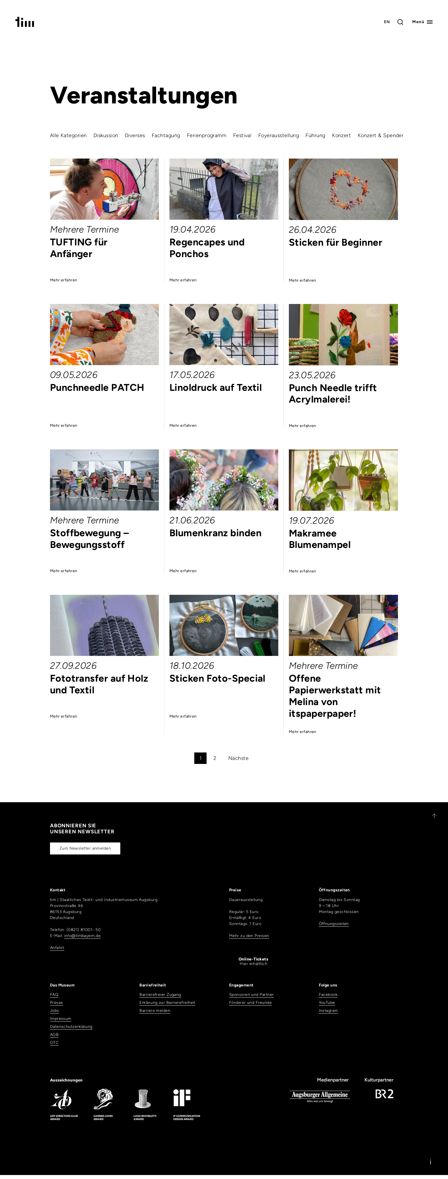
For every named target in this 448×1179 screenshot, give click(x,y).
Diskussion (105, 135)
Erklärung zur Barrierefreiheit (167, 1002)
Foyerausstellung (278, 135)
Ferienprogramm (206, 135)
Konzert (341, 135)
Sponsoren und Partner (251, 994)
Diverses (135, 135)
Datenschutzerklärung (71, 1026)
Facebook (328, 994)
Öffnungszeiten (334, 923)
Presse (56, 1002)
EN (387, 21)
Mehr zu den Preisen (249, 935)
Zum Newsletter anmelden (85, 848)
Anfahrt (57, 947)
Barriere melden (154, 1010)
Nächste (238, 758)
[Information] (430, 1161)
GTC (54, 1042)
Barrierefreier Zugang (160, 994)
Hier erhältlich (253, 961)
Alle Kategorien (68, 135)
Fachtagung (166, 135)
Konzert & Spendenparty (387, 135)
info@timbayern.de (82, 935)
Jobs (54, 1010)
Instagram (328, 1010)
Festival (242, 135)
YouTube (327, 1002)
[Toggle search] (400, 22)
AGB (54, 1034)
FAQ (54, 994)
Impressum (60, 1018)
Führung (315, 135)
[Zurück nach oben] (431, 816)
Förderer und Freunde (250, 1002)
